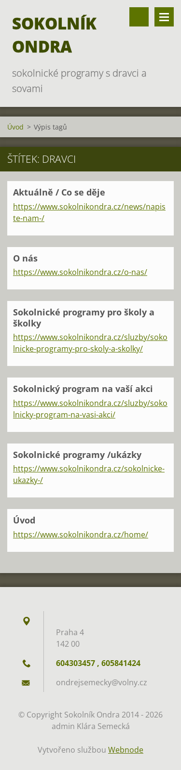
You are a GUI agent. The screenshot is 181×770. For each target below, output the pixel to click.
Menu (164, 16)
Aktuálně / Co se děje (59, 192)
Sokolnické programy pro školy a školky (83, 317)
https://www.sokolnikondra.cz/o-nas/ (80, 272)
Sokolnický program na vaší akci (83, 388)
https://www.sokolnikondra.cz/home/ (80, 534)
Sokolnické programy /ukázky (77, 454)
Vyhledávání (139, 16)
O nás (25, 258)
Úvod (15, 126)
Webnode (125, 749)
